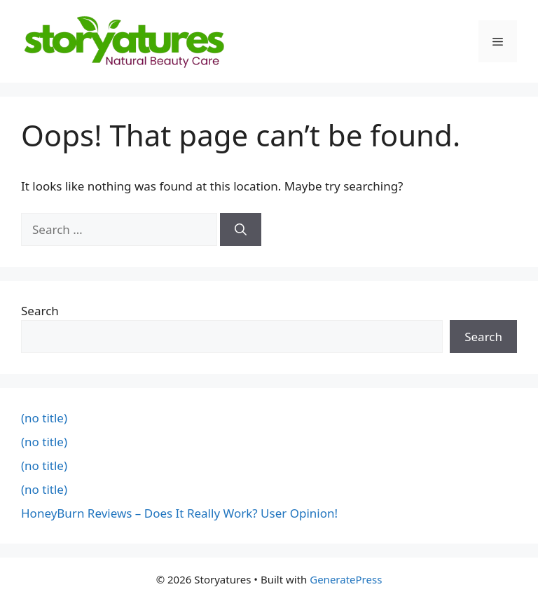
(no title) (44, 418)
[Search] (240, 230)
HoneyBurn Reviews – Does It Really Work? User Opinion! (179, 513)
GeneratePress (346, 579)
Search (40, 311)
